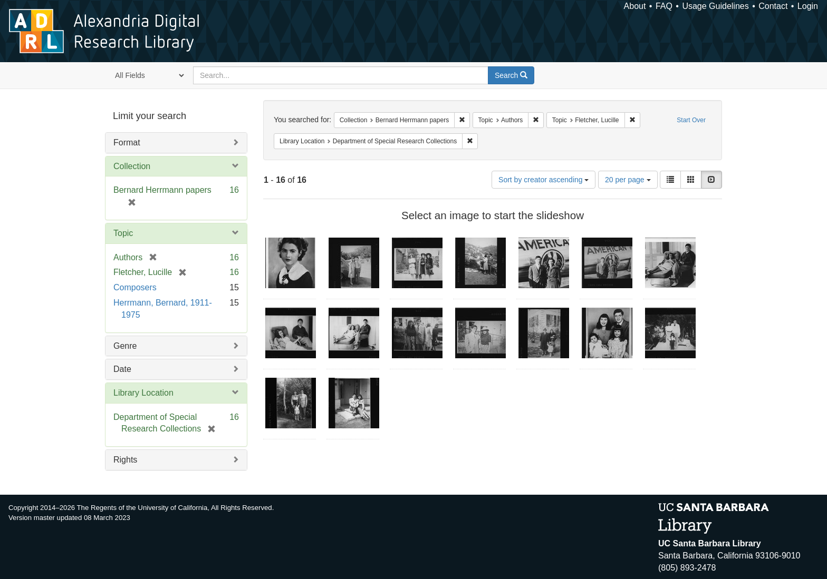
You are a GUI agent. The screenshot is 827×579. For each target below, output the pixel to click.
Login (807, 6)
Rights (125, 459)
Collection (131, 166)
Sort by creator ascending (543, 179)
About (635, 6)
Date (122, 369)
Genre (125, 345)
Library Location (143, 392)
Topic (123, 233)
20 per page (628, 179)
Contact (772, 6)
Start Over (691, 120)
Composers (135, 287)
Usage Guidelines (715, 6)
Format (126, 142)
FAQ (664, 6)
